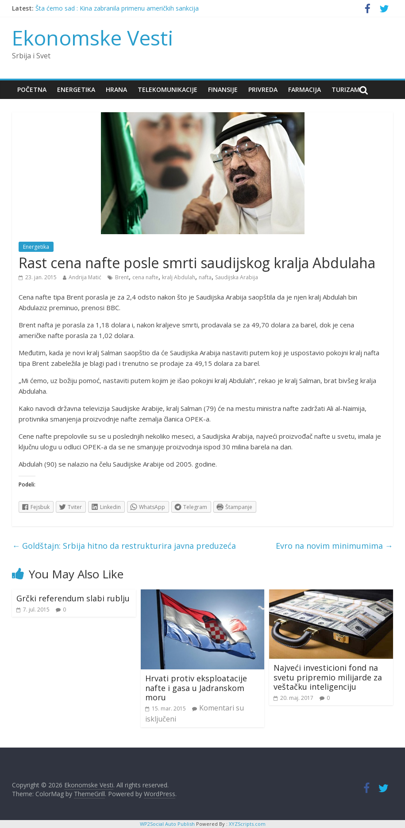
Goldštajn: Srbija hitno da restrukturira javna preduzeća (124, 545)
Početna (31, 89)
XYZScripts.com (247, 823)
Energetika (76, 89)
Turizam (346, 89)
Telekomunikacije (167, 89)
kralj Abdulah (178, 277)
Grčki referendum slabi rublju (73, 598)
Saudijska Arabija (236, 277)
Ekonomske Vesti (93, 37)
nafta (205, 277)
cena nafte (145, 277)
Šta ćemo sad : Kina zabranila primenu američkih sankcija (117, 8)
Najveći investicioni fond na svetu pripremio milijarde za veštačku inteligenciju (328, 677)
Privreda (263, 89)
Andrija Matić (85, 277)
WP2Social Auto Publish (167, 823)
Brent (122, 277)
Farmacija (304, 89)
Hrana (116, 89)
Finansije (223, 89)
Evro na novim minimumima (334, 545)
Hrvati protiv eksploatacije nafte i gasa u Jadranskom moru (196, 688)
